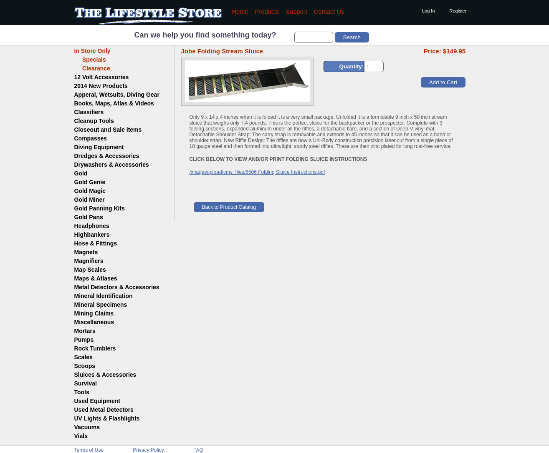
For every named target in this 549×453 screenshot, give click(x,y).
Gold (81, 173)
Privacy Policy (148, 450)
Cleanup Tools (94, 121)
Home (240, 11)
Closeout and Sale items (108, 129)
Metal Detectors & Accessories (116, 287)
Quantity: (351, 66)
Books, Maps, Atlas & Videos (114, 103)
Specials (90, 59)
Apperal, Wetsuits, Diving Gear (116, 94)
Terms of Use (89, 450)
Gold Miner (89, 199)
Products (267, 11)
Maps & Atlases (95, 278)
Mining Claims (94, 313)
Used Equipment (97, 401)
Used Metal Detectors (104, 409)
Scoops (85, 366)
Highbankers (92, 234)
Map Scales (90, 269)
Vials (81, 436)
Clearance (92, 68)
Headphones (91, 226)
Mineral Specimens (100, 304)
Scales (83, 357)
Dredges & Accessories (106, 156)
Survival (85, 383)
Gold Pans (88, 217)
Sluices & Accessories (105, 374)
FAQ (198, 450)
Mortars (85, 331)
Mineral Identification (103, 296)
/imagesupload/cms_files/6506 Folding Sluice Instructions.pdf (257, 172)
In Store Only (92, 51)
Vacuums (87, 427)
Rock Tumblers (95, 348)
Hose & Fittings (95, 243)
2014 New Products (101, 86)
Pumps (84, 339)
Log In (428, 10)
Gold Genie (90, 182)
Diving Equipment (99, 147)
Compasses (90, 138)
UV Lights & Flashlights (107, 418)
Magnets (86, 252)
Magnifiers (89, 261)
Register (458, 10)
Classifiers (89, 112)
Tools (81, 392)
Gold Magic (90, 191)
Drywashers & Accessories (111, 164)
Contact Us (329, 11)
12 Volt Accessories (101, 77)
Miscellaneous (94, 322)
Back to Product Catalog (229, 207)
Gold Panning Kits (99, 208)
